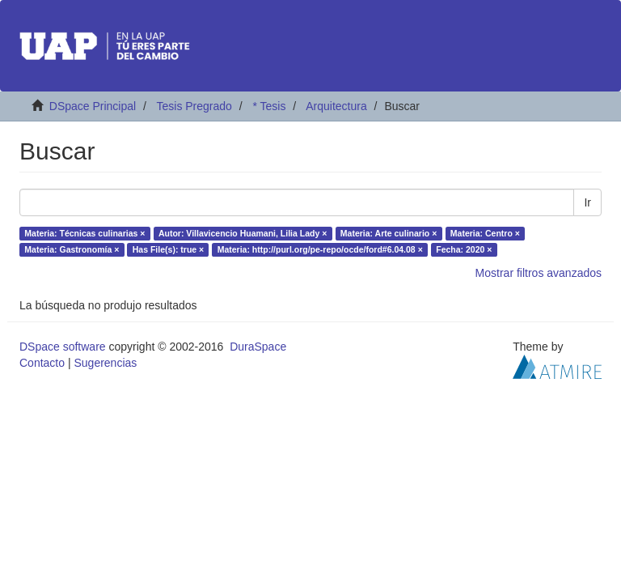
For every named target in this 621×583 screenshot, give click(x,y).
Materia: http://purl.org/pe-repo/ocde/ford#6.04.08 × (320, 249)
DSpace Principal (92, 106)
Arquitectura (336, 106)
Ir (587, 202)
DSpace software (62, 346)
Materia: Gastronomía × (71, 249)
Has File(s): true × (168, 249)
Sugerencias (105, 362)
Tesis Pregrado (193, 106)
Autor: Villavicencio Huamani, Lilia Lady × (242, 233)
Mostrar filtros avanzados (538, 272)
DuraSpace (258, 346)
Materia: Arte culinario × (388, 233)
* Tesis (268, 106)
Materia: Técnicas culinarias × (84, 233)
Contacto (42, 362)
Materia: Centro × (485, 233)
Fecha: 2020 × (464, 249)
